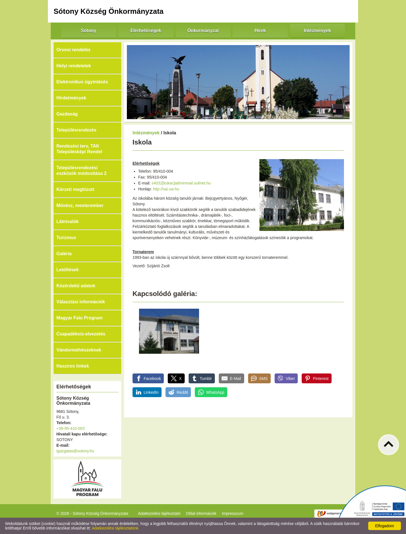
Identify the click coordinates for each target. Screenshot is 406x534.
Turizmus (66, 237)
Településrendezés (76, 130)
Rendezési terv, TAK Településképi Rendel (79, 149)
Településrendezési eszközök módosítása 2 (81, 170)
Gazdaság (67, 114)
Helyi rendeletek (73, 65)
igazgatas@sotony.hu (75, 451)
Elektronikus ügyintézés (82, 81)
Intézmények (146, 132)
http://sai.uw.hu (166, 189)
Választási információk (80, 301)
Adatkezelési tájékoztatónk (115, 528)
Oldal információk (201, 513)
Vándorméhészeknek (78, 350)
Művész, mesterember (79, 205)
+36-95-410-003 (70, 428)
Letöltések (67, 269)
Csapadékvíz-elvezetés (80, 333)
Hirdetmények (71, 97)
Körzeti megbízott (75, 189)
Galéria (64, 253)
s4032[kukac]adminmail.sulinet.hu (181, 183)
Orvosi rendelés (73, 49)
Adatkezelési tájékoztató (159, 513)
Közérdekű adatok (75, 285)
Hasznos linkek (72, 366)
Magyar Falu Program (79, 317)
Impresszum (232, 513)
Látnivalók (67, 221)
